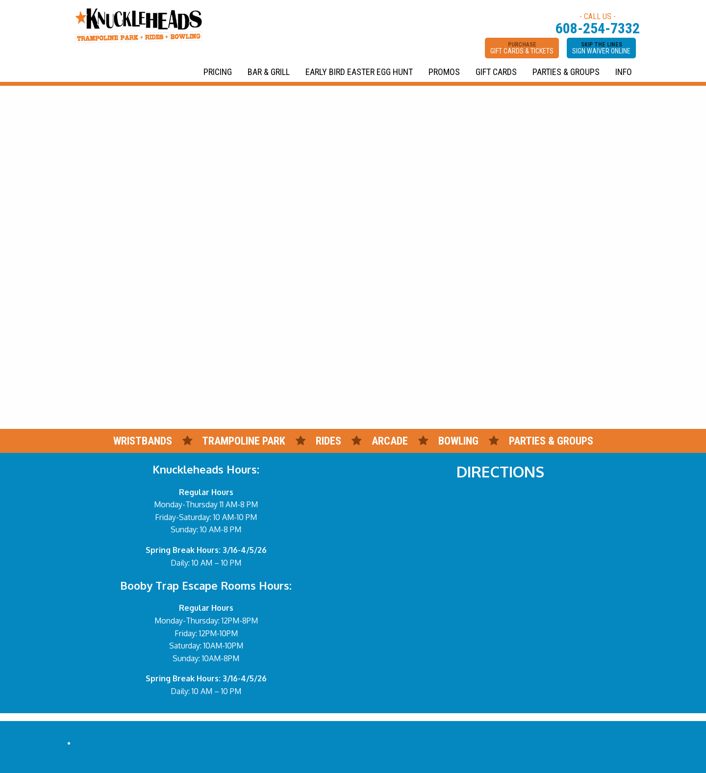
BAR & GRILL (269, 72)
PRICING (217, 72)
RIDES (330, 441)
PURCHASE (522, 48)
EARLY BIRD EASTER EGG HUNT (359, 72)
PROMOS (444, 72)
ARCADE (390, 441)
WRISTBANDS (142, 441)
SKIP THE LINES (601, 48)
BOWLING (458, 441)
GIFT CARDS (496, 72)
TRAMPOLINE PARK (243, 441)
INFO (623, 72)
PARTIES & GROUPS (566, 72)
